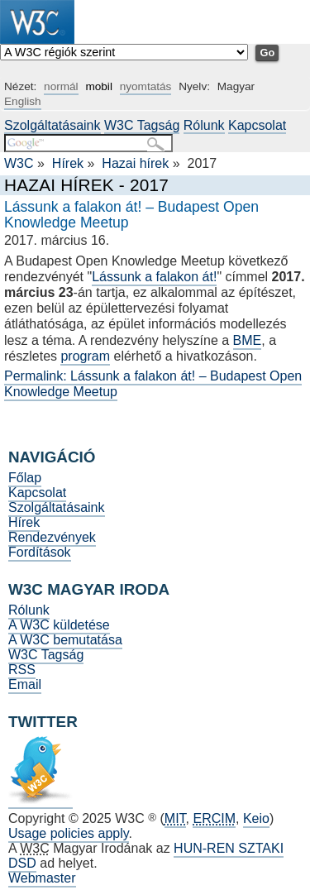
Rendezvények (52, 537)
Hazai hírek (135, 163)
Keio (256, 818)
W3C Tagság (141, 125)
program (85, 356)
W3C (19, 163)
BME (247, 340)
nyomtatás (146, 86)
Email (24, 684)
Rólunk (204, 125)
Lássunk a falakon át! (154, 277)
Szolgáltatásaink (52, 125)
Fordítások (39, 552)
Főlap (24, 478)
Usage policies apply (68, 833)
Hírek (67, 163)
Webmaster (42, 878)
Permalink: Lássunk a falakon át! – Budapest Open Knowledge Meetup (153, 384)
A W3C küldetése (59, 625)
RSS (22, 670)
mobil (98, 86)
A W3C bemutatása (65, 640)
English (22, 101)
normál (61, 86)
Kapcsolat (257, 125)
